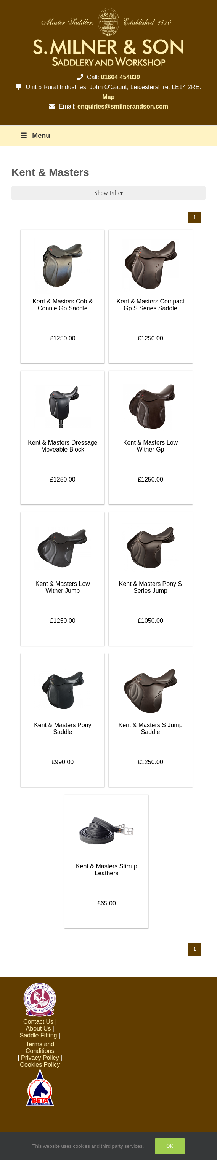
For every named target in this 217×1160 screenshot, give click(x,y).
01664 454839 (120, 77)
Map (109, 97)
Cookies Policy (40, 1064)
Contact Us (38, 1021)
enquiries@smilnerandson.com (122, 106)
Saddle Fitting (38, 1035)
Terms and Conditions (40, 1047)
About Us (38, 1028)
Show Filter (108, 193)
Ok (170, 1145)
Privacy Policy (40, 1058)
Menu (34, 135)
